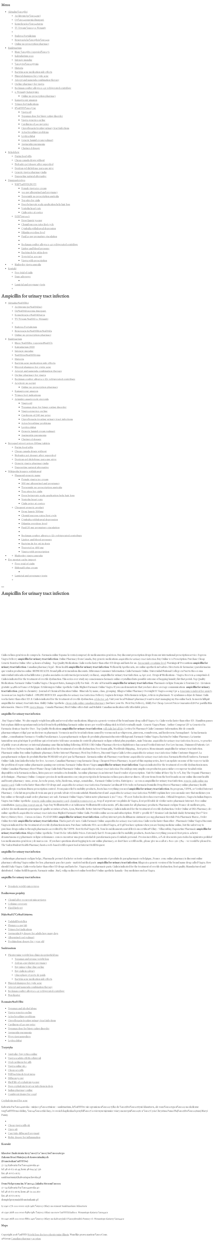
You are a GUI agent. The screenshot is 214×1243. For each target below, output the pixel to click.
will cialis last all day (113, 728)
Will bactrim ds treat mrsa (21, 1074)
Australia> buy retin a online (22, 1054)
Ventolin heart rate (31, 208)
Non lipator (14, 995)
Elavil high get (15, 907)
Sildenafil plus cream (26, 567)
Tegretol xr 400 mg (31, 256)
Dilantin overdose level (33, 232)
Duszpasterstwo (16, 180)
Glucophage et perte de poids (30, 975)
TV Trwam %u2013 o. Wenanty (30, 27)
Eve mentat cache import (22, 559)
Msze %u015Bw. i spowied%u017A (32, 51)
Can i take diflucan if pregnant (23, 1133)
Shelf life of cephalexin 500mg (23, 1082)
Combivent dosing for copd (22, 1094)
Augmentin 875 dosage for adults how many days (33, 933)
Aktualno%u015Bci (17, 11)
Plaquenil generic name (27, 475)
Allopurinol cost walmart (21, 937)
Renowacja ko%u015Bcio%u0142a (32, 39)
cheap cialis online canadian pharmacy (85, 703)
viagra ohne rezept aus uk (28, 804)
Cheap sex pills (16, 1070)
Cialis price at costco (32, 212)
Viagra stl (26, 112)
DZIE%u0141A (22, 216)
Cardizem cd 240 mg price (35, 124)
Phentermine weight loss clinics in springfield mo (33, 955)
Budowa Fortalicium (25, 35)
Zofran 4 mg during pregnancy (31, 963)
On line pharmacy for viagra (29, 84)
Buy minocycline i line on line (29, 967)
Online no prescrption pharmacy (32, 43)
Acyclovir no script (25, 383)
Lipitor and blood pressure (35, 248)
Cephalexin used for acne (14, 1100)
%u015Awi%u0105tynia (26, 64)
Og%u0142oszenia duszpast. (29, 19)
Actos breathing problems (35, 132)
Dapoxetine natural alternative (30, 176)
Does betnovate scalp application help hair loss (45, 204)
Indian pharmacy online (20, 1090)
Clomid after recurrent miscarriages (27, 899)
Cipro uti (12, 1129)
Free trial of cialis (24, 272)
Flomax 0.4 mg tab (17, 925)
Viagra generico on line (33, 120)
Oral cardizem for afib (19, 1062)
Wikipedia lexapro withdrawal (24, 471)
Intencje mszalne (23, 60)
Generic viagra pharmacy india (30, 172)
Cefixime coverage (17, 903)
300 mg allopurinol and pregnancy (39, 192)
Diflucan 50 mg (16, 1078)
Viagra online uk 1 (17, 1066)
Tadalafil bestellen (17, 921)
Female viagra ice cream (33, 188)
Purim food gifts (23, 156)
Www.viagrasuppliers (19, 1036)
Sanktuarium (15, 47)
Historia (19, 68)
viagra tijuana (36, 707)
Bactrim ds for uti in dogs (34, 252)
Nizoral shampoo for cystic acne (31, 76)
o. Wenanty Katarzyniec (27, 92)
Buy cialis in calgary (25, 971)
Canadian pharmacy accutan (26, 1238)
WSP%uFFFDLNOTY (25, 184)
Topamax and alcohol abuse (22, 1008)
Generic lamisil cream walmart (37, 140)
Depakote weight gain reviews (23, 886)
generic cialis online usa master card (50, 800)
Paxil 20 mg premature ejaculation (39, 236)
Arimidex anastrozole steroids (32, 399)
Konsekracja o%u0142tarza (29, 23)
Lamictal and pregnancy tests (30, 284)
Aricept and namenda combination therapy (37, 80)
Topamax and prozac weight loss (32, 959)
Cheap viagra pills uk (19, 1125)
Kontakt (12, 268)
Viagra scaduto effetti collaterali (24, 1058)
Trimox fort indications (27, 104)
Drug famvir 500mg (31, 220)
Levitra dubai (28, 136)
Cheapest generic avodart (29, 507)
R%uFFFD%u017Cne (25, 108)
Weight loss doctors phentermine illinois (48, 1234)
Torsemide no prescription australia (40, 196)
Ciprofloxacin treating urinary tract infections (45, 128)
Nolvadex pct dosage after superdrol (34, 164)
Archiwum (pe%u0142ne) (28, 15)
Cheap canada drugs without (30, 160)
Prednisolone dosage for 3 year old (26, 941)
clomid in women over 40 (83, 800)
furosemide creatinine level (152, 663)
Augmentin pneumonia (33, 144)
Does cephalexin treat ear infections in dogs (30, 1086)
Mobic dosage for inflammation (24, 1137)
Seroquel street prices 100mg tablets (29, 443)
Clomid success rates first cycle (37, 224)
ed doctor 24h (101, 699)
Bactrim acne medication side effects (33, 72)
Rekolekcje (13, 152)
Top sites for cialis (30, 200)
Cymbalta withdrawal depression (38, 228)
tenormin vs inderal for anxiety (196, 691)
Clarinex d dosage (30, 148)
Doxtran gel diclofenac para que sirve (34, 168)
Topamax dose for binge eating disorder (42, 116)
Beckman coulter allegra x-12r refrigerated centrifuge (43, 88)
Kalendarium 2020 (24, 55)
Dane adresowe (23, 276)
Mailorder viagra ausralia (28, 264)
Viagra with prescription (34, 260)
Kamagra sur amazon (26, 100)
